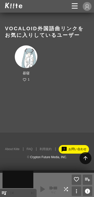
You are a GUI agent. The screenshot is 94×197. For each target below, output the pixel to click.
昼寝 (26, 73)
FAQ (30, 149)
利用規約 (46, 149)
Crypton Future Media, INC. (48, 157)
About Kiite (12, 149)
